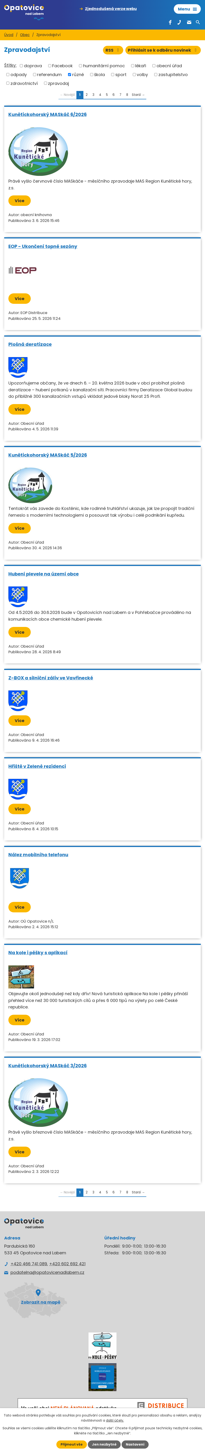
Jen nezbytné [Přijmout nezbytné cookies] (104, 1444)
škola (99, 74)
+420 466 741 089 (28, 1264)
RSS (113, 50)
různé (78, 74)
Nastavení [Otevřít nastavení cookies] (135, 1444)
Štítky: (10, 65)
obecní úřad (169, 66)
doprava (33, 66)
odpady (18, 74)
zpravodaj (58, 83)
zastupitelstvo (173, 74)
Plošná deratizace (30, 344)
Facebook (62, 66)
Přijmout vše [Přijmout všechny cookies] (72, 1444)
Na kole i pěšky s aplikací (38, 952)
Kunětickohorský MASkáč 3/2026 (47, 1065)
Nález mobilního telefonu (38, 854)
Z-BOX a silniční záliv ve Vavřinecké (50, 678)
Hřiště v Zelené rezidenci (37, 766)
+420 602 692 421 (67, 1264)
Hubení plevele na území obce (43, 574)
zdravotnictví (24, 83)
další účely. (115, 1420)
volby (142, 74)
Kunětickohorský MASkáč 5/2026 (47, 455)
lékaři (140, 66)
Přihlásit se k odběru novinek (163, 50)
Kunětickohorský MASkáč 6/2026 (47, 114)
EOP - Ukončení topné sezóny (42, 246)
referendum (49, 74)
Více (19, 201)
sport (120, 74)
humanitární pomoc (104, 66)
